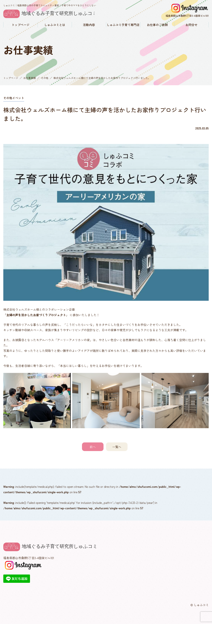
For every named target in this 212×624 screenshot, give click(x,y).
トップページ (20, 25)
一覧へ (116, 447)
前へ (93, 447)
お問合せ (191, 25)
